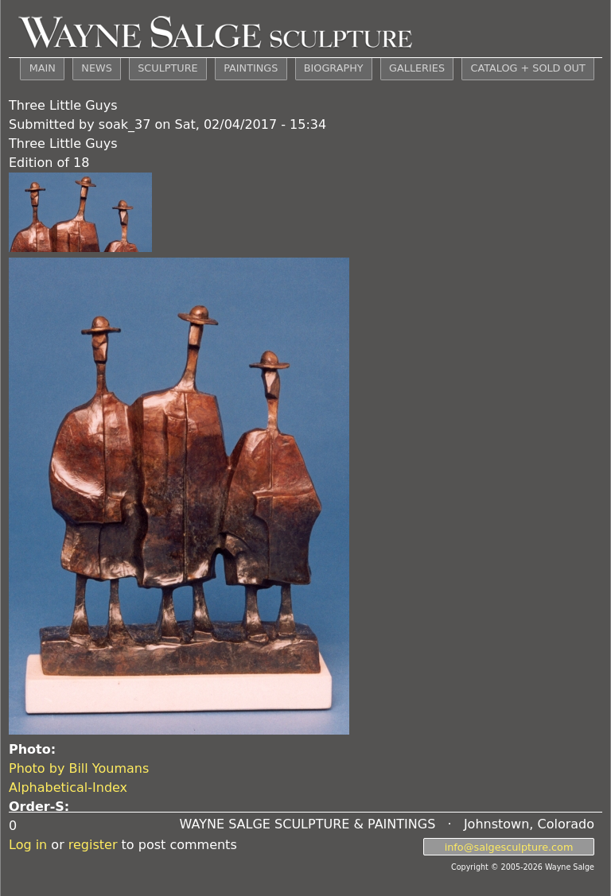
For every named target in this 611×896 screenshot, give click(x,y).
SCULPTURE (167, 68)
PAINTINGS (251, 68)
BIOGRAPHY (334, 68)
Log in (28, 844)
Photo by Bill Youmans (79, 768)
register (93, 844)
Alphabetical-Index (68, 787)
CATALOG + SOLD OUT (527, 68)
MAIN (42, 68)
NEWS (96, 68)
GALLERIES (417, 68)
